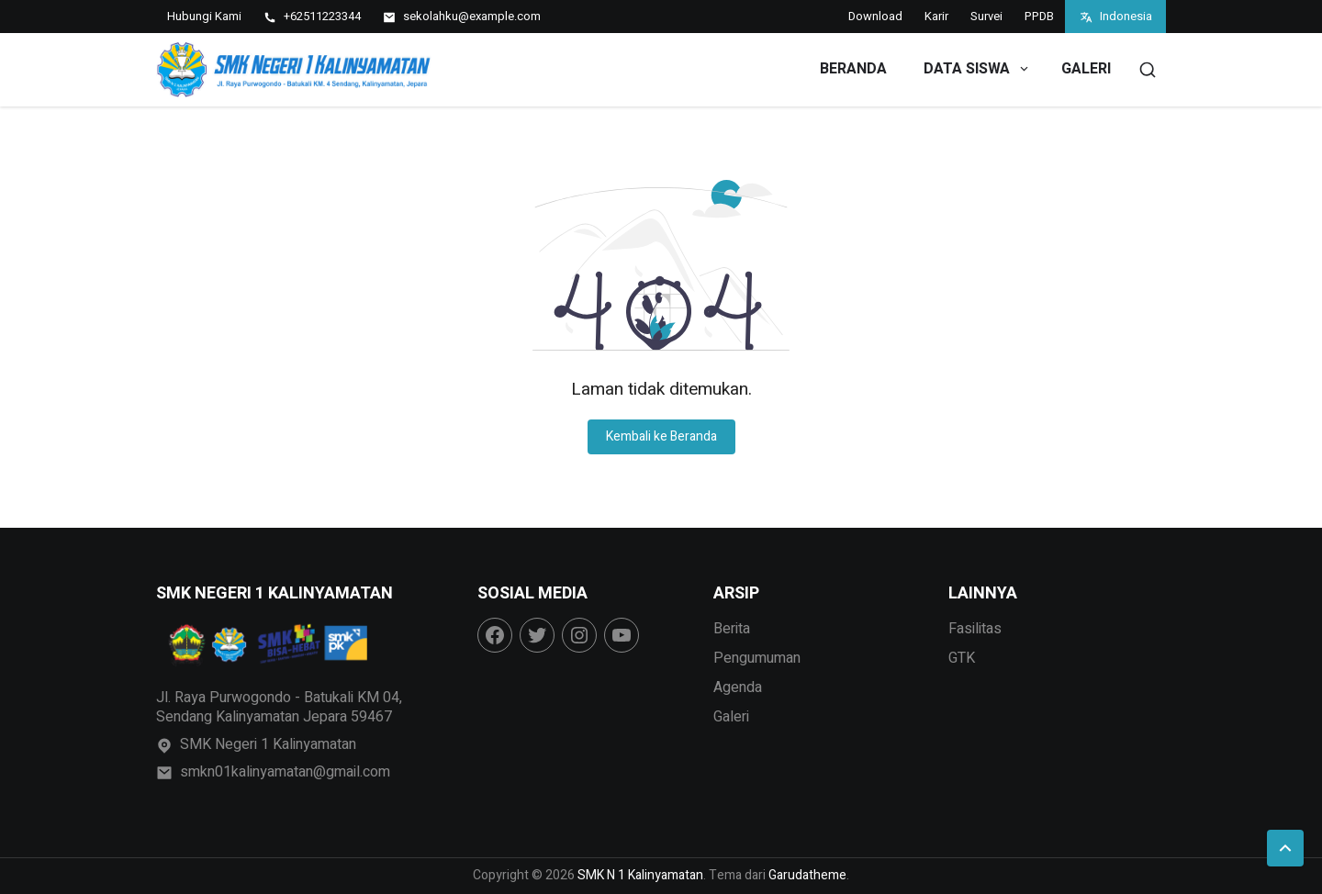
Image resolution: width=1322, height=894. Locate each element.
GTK (961, 658)
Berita (731, 629)
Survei (986, 16)
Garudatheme (807, 875)
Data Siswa (977, 69)
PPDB (1039, 16)
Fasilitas (975, 629)
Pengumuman (757, 658)
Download (875, 16)
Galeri (1086, 69)
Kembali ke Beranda (661, 436)
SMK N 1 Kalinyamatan (640, 875)
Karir (936, 16)
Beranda (853, 69)
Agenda (737, 687)
